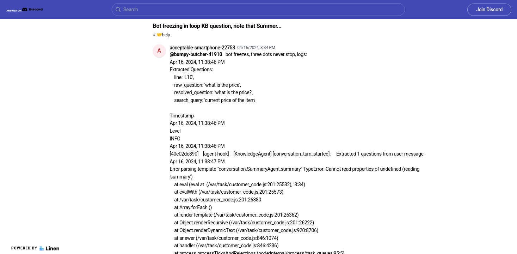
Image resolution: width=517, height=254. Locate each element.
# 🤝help (161, 34)
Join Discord (489, 9)
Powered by (35, 248)
